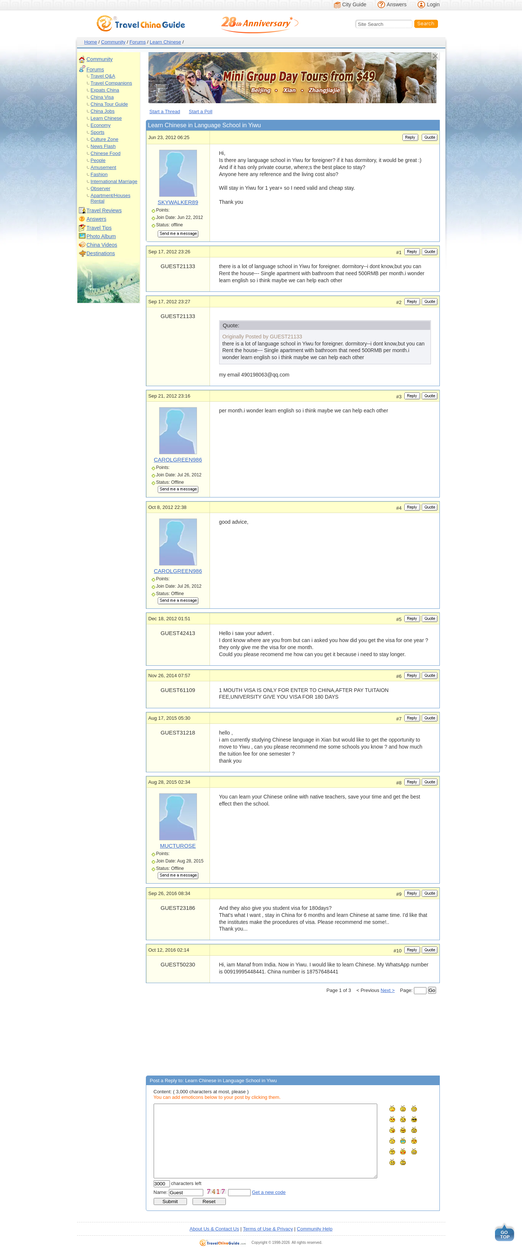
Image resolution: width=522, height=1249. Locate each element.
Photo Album (101, 236)
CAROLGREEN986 (178, 459)
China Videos (102, 245)
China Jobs (103, 111)
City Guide (354, 4)
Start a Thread (165, 111)
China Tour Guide (109, 104)
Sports (98, 132)
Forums (138, 42)
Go (432, 990)
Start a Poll (201, 111)
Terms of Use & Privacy (268, 1229)
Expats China (105, 90)
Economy (101, 125)
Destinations (101, 253)
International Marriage (114, 181)
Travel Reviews (104, 210)
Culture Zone (104, 139)
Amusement (103, 167)
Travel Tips (99, 228)
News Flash (103, 146)
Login (433, 4)
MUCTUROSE (178, 846)
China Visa (102, 97)
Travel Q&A (103, 76)
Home (90, 42)
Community (113, 42)
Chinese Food (106, 153)
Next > (388, 990)
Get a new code (269, 1192)
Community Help (314, 1229)
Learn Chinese (165, 42)
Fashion (99, 174)
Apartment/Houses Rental (111, 198)
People (98, 160)
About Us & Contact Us (214, 1229)
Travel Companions (111, 83)
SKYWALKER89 (178, 202)
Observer (100, 188)
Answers (397, 4)
